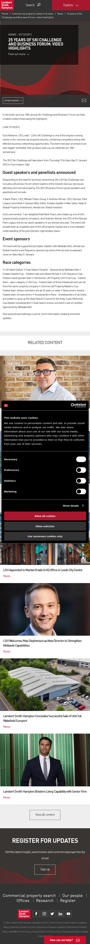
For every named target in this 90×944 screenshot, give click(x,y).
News (60, 14)
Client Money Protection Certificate (50, 927)
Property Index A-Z (40, 931)
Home (5, 14)
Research (44, 901)
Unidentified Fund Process (19, 931)
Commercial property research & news (32, 14)
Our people (72, 896)
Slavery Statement (11, 927)
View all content (45, 814)
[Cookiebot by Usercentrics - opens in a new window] (71, 405)
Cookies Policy (68, 922)
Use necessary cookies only (45, 536)
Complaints (81, 922)
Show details (71, 505)
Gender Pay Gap (27, 927)
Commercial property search (29, 896)
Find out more (19, 54)
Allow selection (45, 526)
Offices (23, 901)
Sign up (45, 869)
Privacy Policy (55, 931)
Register (68, 901)
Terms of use (55, 922)
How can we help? (61, 940)
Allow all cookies (45, 516)
